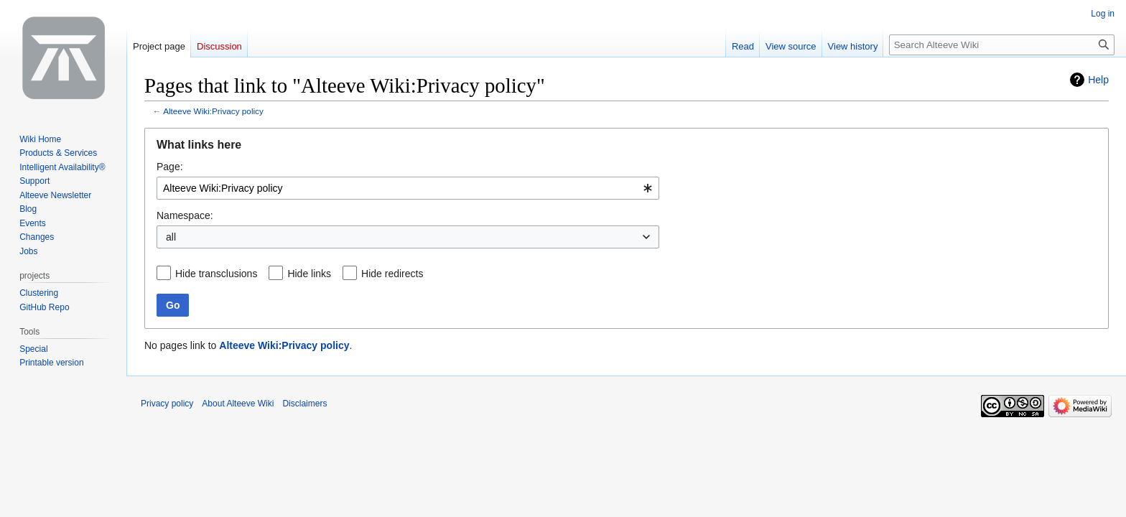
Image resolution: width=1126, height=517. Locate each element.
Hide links (309, 273)
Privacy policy (167, 404)
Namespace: (185, 215)
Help (1098, 79)
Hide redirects (392, 273)
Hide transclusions (216, 273)
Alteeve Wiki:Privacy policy (213, 111)
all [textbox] (171, 237)
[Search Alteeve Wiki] (1002, 44)
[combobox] (408, 188)
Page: (170, 166)
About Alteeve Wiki (238, 404)
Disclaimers (304, 404)
